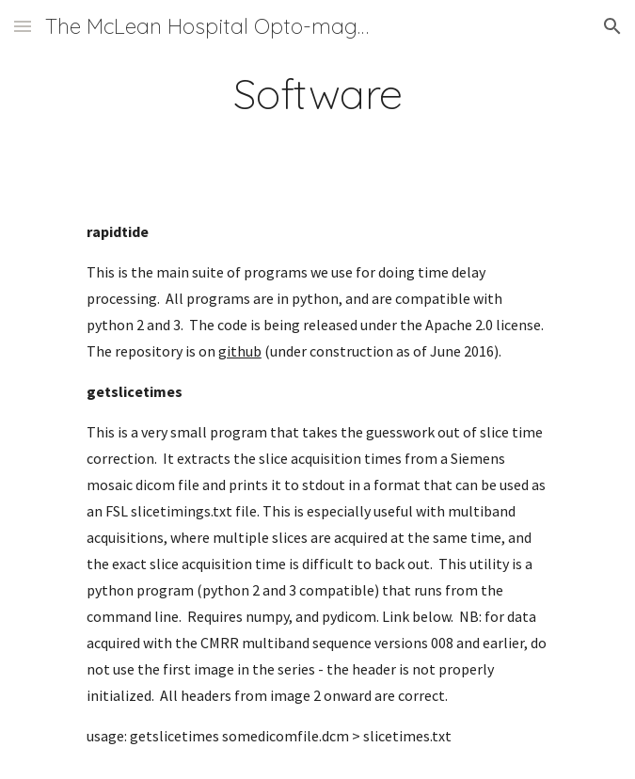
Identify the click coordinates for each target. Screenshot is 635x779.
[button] (22, 26)
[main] (317, 93)
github (240, 351)
